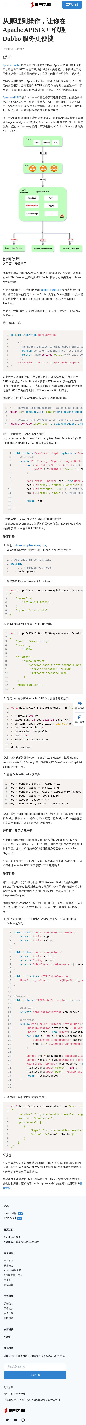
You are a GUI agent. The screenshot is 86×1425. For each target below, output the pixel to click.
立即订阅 (35, 1368)
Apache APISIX (12, 97)
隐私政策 (8, 1381)
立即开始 (72, 4)
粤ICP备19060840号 (14, 1387)
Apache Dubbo (11, 65)
